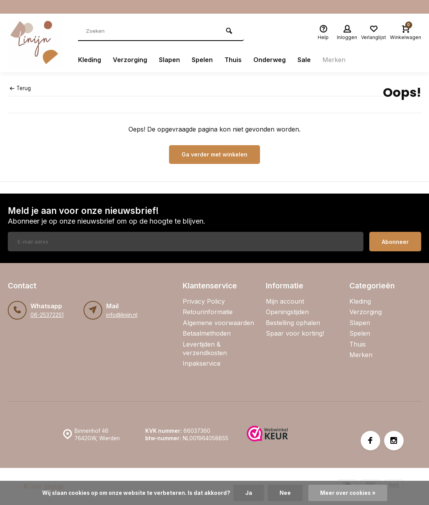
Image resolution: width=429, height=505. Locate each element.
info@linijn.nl (121, 315)
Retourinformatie (208, 312)
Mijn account (285, 301)
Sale (304, 60)
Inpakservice (202, 363)
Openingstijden (287, 312)
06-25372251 (47, 315)
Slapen (169, 60)
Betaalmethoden (207, 333)
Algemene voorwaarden (218, 323)
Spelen (202, 60)
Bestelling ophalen (293, 323)
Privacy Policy (204, 301)
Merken (333, 60)
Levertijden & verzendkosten (205, 348)
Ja (248, 493)
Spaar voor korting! (295, 333)
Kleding (89, 60)
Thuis (233, 60)
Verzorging (130, 60)
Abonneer (395, 241)
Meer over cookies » (348, 493)
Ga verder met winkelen (214, 154)
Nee (285, 493)
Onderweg (269, 60)
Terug (20, 88)
